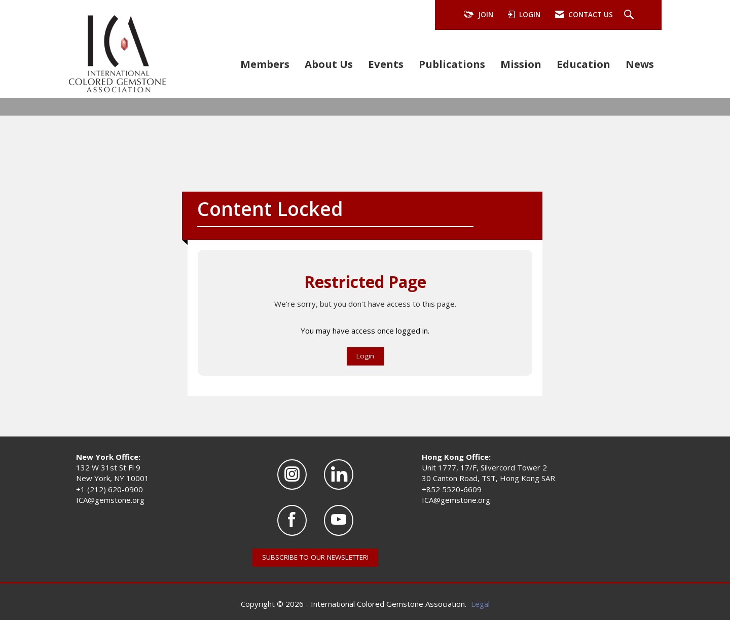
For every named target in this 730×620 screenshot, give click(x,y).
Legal (480, 604)
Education (583, 64)
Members (264, 64)
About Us (329, 64)
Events (386, 64)
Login (365, 355)
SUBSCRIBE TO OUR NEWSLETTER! (315, 557)
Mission (520, 64)
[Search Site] (630, 15)
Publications (452, 64)
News (640, 64)
